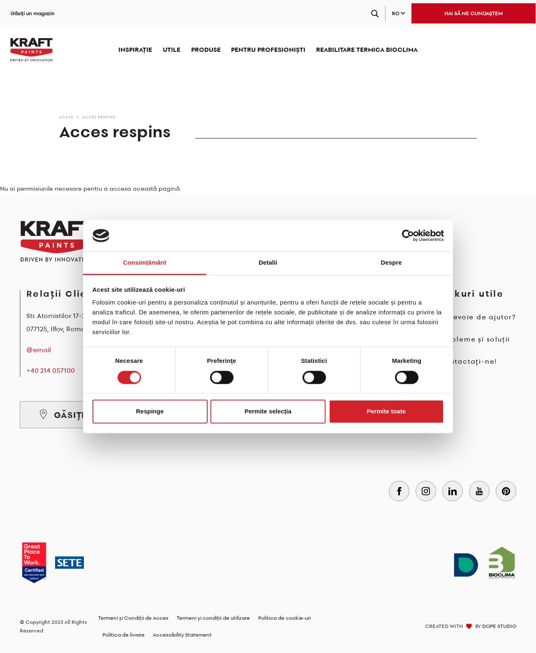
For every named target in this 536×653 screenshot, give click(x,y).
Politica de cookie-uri (284, 617)
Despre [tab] (391, 262)
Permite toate (386, 411)
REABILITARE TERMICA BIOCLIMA (367, 49)
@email (38, 349)
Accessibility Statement (182, 634)
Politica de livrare (123, 634)
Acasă (66, 117)
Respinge (150, 411)
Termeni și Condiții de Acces (133, 617)
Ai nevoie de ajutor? (477, 316)
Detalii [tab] (268, 262)
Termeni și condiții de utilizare (213, 617)
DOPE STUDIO (499, 626)
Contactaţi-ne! (468, 361)
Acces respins (99, 117)
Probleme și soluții (474, 339)
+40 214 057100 (50, 370)
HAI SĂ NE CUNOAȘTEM (473, 13)
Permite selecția (268, 411)
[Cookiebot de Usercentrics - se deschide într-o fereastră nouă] (408, 235)
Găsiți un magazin (32, 13)
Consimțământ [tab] (144, 262)
